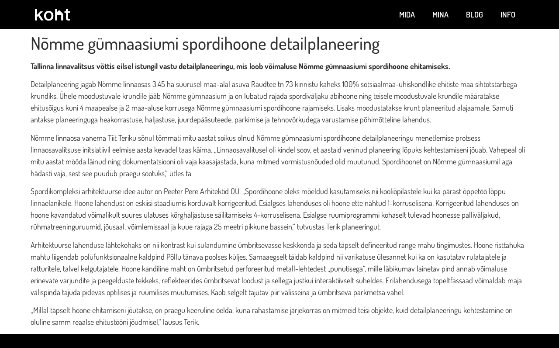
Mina (440, 14)
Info (507, 14)
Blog (474, 14)
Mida (407, 14)
